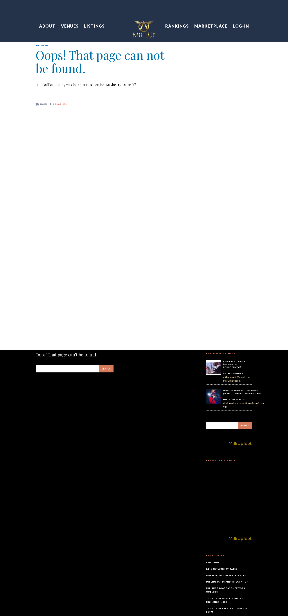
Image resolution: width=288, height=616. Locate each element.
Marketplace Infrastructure (226, 575)
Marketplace (211, 26)
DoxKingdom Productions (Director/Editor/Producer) (242, 392)
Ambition (212, 562)
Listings (94, 26)
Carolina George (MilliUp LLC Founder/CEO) (234, 364)
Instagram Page (234, 399)
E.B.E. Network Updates (221, 569)
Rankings (177, 26)
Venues (70, 26)
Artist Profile (233, 373)
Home (44, 104)
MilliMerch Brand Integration (227, 582)
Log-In (241, 26)
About (47, 26)
